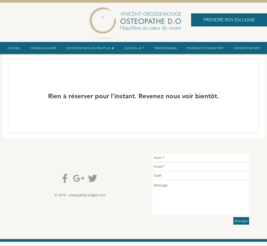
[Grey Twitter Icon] (93, 178)
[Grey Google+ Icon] (79, 178)
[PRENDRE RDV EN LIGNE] (229, 19)
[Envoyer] (241, 221)
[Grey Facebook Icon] (65, 178)
